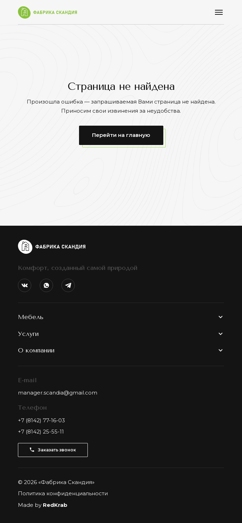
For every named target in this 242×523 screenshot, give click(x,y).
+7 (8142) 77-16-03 (41, 420)
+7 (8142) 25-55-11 (41, 431)
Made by (42, 505)
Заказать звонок (53, 449)
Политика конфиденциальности (63, 493)
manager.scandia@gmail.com (57, 392)
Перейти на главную (121, 135)
